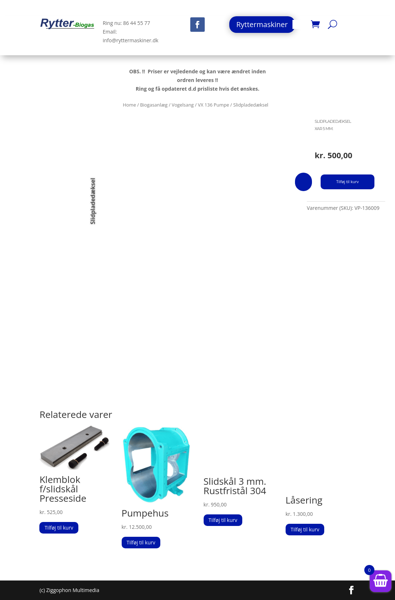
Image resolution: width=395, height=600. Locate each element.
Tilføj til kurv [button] (58, 527)
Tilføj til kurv (347, 181)
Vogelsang (183, 105)
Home (129, 105)
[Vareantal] (303, 182)
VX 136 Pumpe (213, 105)
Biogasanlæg (154, 105)
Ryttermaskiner (262, 24)
